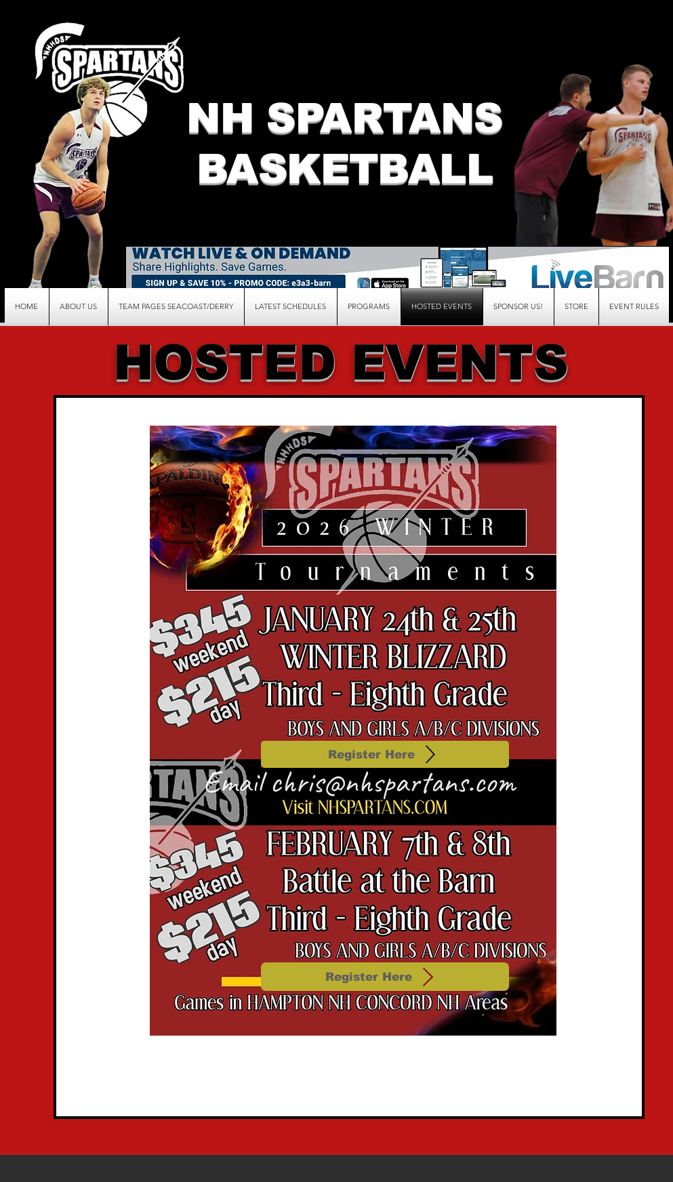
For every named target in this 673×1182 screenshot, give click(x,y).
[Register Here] (385, 754)
